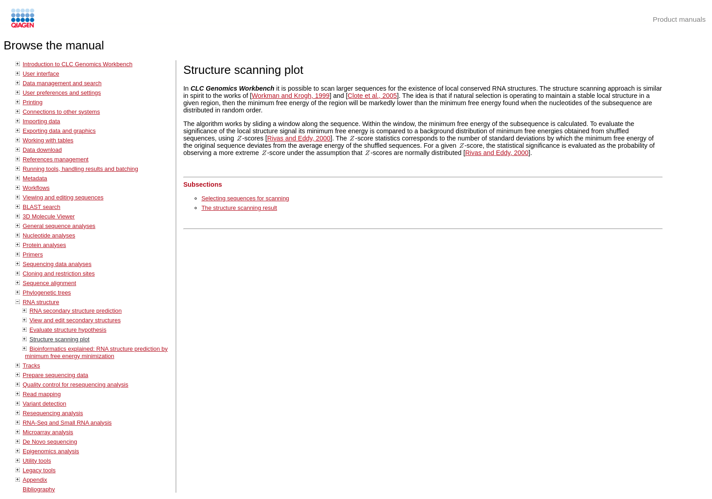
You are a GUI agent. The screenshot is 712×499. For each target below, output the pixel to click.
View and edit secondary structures (74, 320)
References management (55, 159)
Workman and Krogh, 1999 (291, 95)
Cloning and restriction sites (59, 273)
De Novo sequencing (50, 441)
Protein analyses (44, 245)
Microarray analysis (48, 432)
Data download (42, 149)
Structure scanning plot (59, 339)
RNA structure (41, 302)
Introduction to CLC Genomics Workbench (77, 64)
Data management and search (62, 83)
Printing (33, 102)
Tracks (31, 365)
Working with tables (48, 140)
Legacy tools (39, 470)
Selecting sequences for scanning (245, 198)
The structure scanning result (239, 207)
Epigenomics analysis (51, 451)
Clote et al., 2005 (372, 95)
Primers (33, 254)
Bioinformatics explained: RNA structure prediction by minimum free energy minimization (96, 352)
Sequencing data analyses (57, 264)
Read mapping (42, 394)
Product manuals (679, 19)
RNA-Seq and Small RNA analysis (67, 422)
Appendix (35, 479)
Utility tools (37, 460)
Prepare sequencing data (55, 375)
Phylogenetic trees (47, 292)
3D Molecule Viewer (49, 216)
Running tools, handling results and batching (80, 168)
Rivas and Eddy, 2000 (299, 138)
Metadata (35, 178)
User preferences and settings (62, 92)
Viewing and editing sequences (63, 197)
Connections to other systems (61, 111)
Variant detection (44, 403)
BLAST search (41, 206)
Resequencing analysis (53, 413)
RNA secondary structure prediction (75, 310)
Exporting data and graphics (59, 130)
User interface (41, 73)
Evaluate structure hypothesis (67, 329)
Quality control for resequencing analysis (75, 384)
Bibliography (39, 489)
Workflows (36, 187)
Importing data (41, 121)
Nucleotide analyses (49, 235)
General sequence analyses (59, 226)
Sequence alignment (49, 283)
